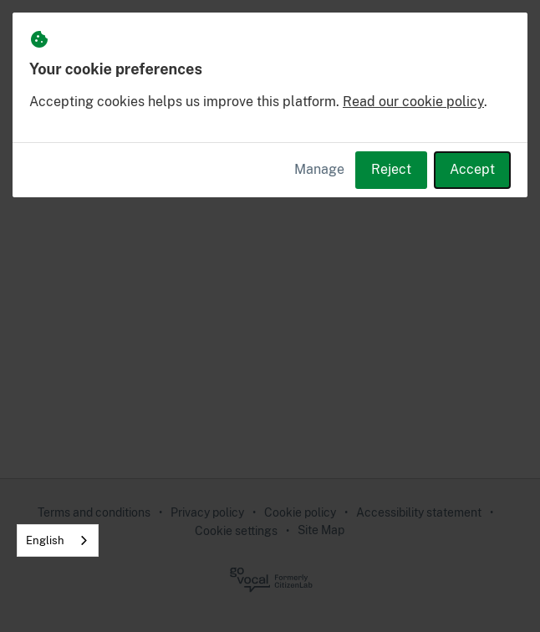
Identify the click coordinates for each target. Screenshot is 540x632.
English (45, 540)
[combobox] (58, 540)
